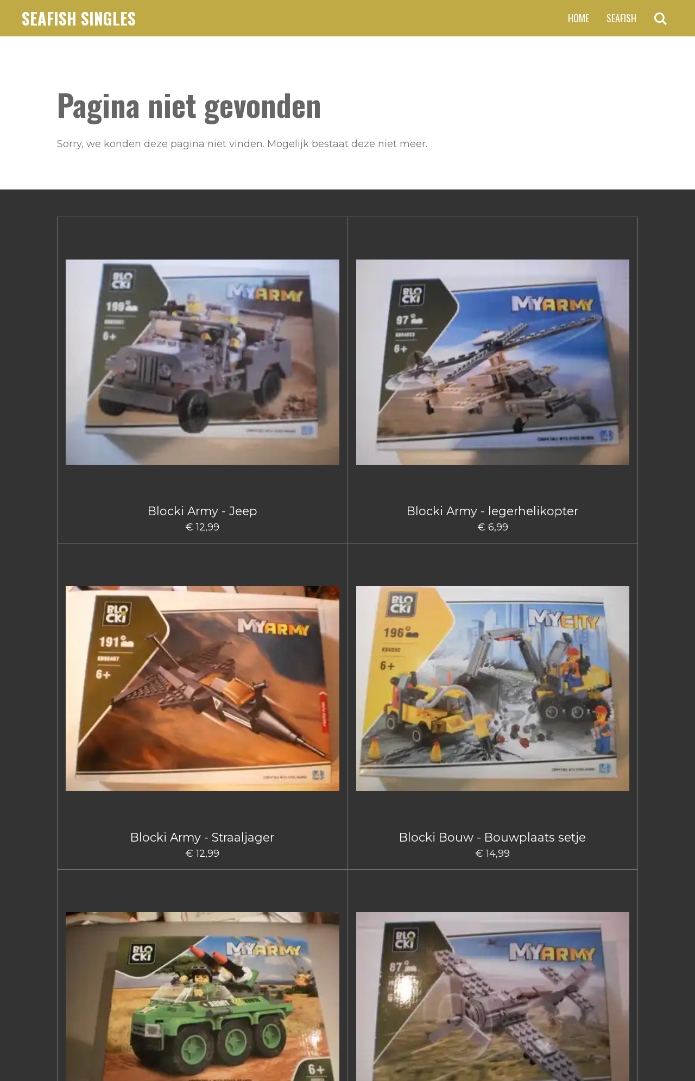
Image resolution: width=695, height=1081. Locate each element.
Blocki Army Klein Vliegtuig (589, 332)
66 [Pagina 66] (403, 905)
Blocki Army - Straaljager (299, 325)
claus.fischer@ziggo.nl (146, 963)
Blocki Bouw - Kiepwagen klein (395, 491)
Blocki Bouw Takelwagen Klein (493, 664)
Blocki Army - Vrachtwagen (106, 484)
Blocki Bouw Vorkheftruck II (106, 824)
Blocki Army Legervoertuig (493, 332)
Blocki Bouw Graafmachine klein (203, 664)
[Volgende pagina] (436, 905)
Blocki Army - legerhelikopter (202, 332)
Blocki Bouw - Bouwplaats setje (396, 332)
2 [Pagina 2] (306, 905)
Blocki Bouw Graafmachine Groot (106, 664)
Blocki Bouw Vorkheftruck (589, 658)
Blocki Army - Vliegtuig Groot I (202, 491)
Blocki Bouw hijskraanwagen (299, 664)
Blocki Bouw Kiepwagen (396, 658)
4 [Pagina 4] (346, 905)
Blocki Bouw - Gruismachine (299, 498)
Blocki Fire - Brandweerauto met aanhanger (589, 831)
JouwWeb (617, 1045)
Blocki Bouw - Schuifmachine (493, 498)
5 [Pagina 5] (365, 905)
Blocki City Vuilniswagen (299, 824)
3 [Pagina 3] (325, 905)
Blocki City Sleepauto (202, 817)
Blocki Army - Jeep (106, 325)
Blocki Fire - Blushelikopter (492, 824)
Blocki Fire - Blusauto (396, 817)
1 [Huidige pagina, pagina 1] (287, 905)
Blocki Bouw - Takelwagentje (589, 498)
